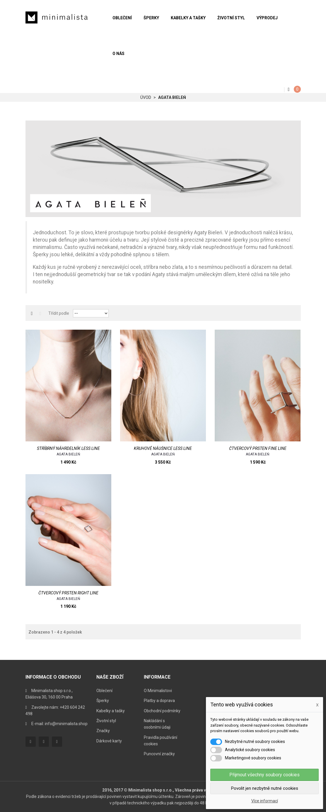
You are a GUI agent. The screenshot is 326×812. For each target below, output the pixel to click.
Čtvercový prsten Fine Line (257, 448)
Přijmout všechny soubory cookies (264, 774)
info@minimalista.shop (66, 723)
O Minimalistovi (158, 690)
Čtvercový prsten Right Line (68, 593)
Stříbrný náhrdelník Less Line (68, 448)
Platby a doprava (159, 700)
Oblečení (104, 690)
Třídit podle (58, 313)
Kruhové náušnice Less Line (163, 448)
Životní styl (106, 720)
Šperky (102, 700)
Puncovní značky (159, 753)
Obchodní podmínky (162, 710)
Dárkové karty (109, 741)
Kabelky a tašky (110, 710)
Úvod (145, 97)
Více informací (264, 801)
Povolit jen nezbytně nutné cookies (264, 788)
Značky (103, 730)
